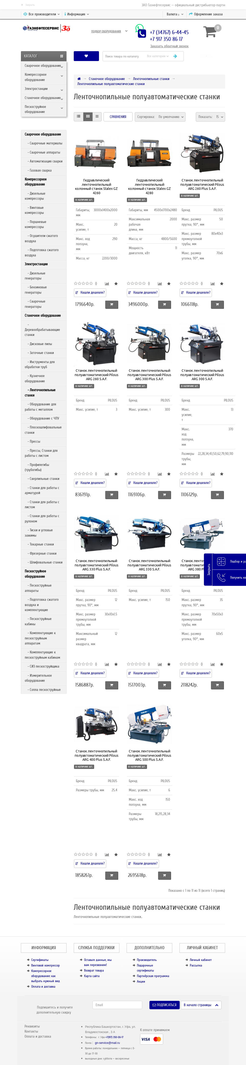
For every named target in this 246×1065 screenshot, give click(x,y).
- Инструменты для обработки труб (40, 364)
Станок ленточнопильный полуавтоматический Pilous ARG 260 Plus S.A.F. (202, 184)
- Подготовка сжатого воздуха (42, 252)
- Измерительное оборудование (38, 678)
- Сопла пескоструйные (43, 689)
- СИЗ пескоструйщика (42, 666)
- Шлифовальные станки (43, 562)
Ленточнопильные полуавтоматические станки (111, 84)
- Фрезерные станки (40, 553)
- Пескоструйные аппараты (38, 588)
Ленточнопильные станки (151, 79)
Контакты (31, 1031)
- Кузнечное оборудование (35, 378)
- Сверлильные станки (42, 479)
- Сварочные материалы (43, 143)
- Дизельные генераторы (35, 275)
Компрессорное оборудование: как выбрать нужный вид (45, 976)
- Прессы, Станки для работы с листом (41, 453)
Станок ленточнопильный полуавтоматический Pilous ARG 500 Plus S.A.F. (149, 755)
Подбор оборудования (106, 31)
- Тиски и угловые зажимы (39, 532)
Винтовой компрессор (45, 965)
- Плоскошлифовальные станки (43, 429)
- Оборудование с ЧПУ (42, 418)
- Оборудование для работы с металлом (40, 406)
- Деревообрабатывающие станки (42, 329)
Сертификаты (40, 960)
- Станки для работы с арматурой (42, 490)
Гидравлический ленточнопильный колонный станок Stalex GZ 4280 (149, 186)
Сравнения (118, 117)
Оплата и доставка (43, 987)
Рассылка (196, 965)
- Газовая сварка (38, 170)
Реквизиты (32, 1026)
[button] (206, 56)
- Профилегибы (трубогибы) (37, 467)
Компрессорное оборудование (36, 77)
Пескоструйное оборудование (35, 109)
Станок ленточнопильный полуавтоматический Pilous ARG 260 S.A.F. (96, 375)
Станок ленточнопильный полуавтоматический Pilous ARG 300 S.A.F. (202, 375)
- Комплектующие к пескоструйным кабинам (42, 654)
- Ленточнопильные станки (40, 392)
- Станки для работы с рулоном (42, 518)
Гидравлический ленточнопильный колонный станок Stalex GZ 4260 (96, 186)
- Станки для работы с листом (42, 504)
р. (175, 14)
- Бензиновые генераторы (36, 289)
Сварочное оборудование (43, 65)
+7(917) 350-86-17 (114, 1037)
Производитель (147, 960)
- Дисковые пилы (38, 344)
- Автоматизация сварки (43, 161)
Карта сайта (91, 976)
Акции (141, 981)
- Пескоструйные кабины (38, 621)
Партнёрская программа (153, 976)
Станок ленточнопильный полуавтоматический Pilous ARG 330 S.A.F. (149, 565)
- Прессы (32, 441)
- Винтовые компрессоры (34, 210)
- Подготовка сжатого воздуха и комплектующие (42, 604)
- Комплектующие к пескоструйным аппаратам (40, 638)
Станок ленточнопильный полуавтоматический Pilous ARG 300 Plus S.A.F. (149, 375)
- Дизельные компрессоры (35, 196)
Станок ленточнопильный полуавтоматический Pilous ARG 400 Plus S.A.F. (96, 755)
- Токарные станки (39, 544)
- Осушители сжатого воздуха (41, 238)
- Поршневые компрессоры (35, 224)
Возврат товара (94, 970)
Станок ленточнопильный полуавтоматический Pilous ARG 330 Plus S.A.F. (96, 565)
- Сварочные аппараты (42, 152)
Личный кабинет (201, 960)
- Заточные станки (39, 353)
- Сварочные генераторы (35, 304)
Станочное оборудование (43, 98)
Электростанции (36, 89)
